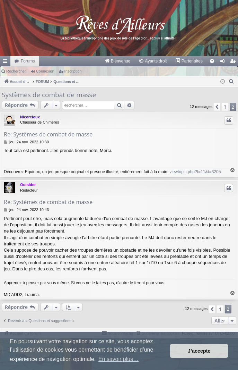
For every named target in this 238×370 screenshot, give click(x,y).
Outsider (28, 185)
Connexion (45, 71)
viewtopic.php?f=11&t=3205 (195, 171)
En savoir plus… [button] (118, 359)
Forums (28, 61)
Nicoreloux (30, 117)
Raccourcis (6, 62)
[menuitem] (117, 61)
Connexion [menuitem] (224, 62)
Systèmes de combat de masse (49, 94)
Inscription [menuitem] (234, 62)
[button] (216, 107)
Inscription (73, 71)
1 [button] (224, 106)
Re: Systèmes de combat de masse (48, 134)
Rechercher (16, 71)
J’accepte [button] (199, 351)
